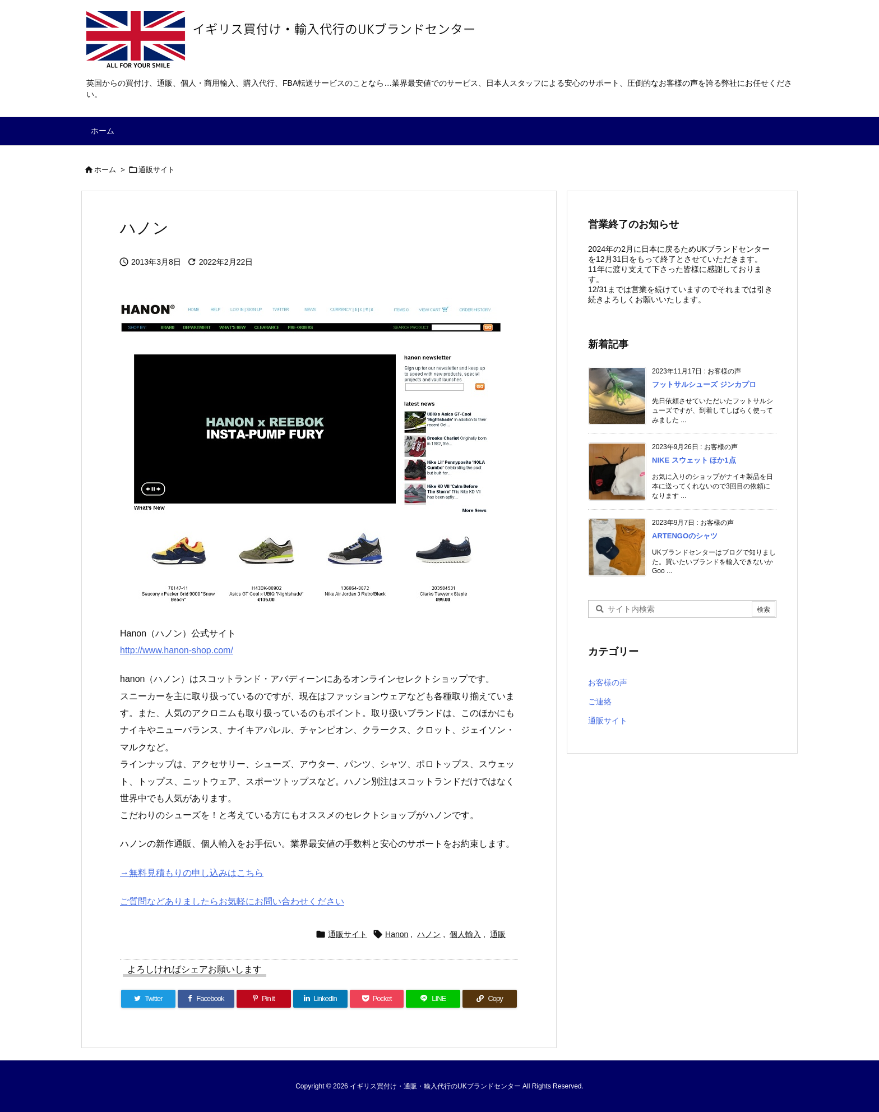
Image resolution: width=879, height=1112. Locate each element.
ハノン (429, 934)
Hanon (396, 934)
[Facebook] (206, 999)
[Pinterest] (264, 999)
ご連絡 (600, 701)
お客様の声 (607, 682)
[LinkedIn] (320, 999)
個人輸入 (465, 934)
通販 (498, 934)
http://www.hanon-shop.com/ (176, 650)
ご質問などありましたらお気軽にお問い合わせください (232, 901)
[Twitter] (148, 999)
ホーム (105, 169)
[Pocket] (377, 999)
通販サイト (156, 169)
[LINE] (433, 999)
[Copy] (489, 999)
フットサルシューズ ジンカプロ (704, 384)
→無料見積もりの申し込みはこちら (191, 873)
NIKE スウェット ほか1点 (694, 460)
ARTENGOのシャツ (685, 536)
